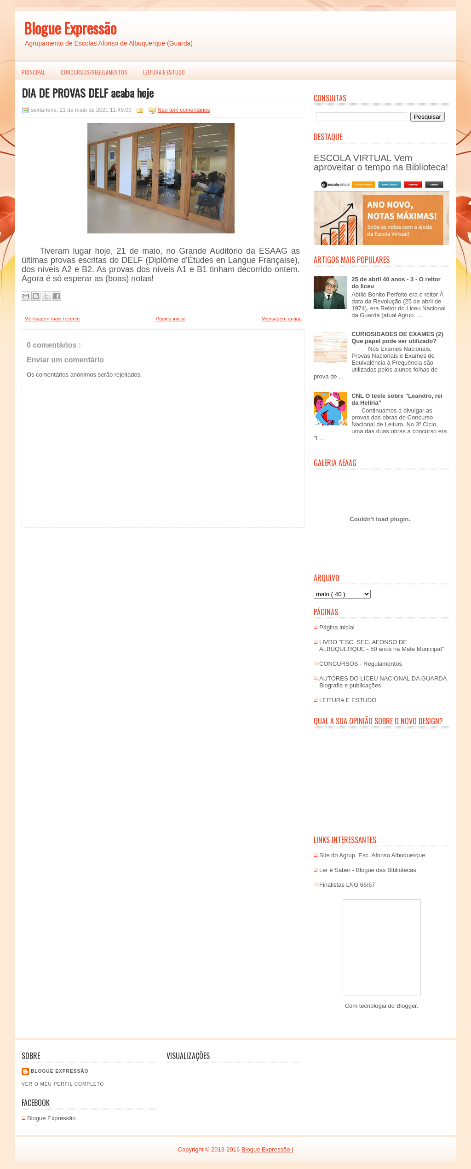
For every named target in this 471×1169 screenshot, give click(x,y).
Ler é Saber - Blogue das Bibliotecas (367, 870)
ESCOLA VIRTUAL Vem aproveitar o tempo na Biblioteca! (381, 162)
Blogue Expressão (70, 28)
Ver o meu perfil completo (63, 1084)
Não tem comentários (184, 110)
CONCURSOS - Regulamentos (360, 663)
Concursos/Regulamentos (94, 72)
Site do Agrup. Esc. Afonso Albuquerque (372, 855)
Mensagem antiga (282, 318)
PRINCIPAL (33, 72)
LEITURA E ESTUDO (164, 72)
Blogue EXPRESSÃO (59, 1071)
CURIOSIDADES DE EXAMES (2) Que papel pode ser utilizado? (397, 337)
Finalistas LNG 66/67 (347, 884)
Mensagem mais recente (52, 318)
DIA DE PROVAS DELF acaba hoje (88, 92)
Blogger (406, 1005)
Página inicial (171, 318)
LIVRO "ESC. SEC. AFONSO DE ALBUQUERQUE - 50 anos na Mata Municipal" (381, 645)
